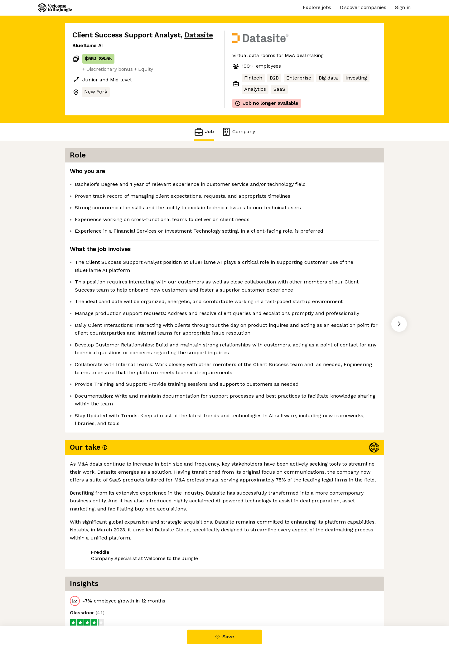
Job (204, 132)
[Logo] (55, 7)
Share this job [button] (89, 599)
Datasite (198, 35)
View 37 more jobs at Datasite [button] (152, 599)
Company (238, 132)
